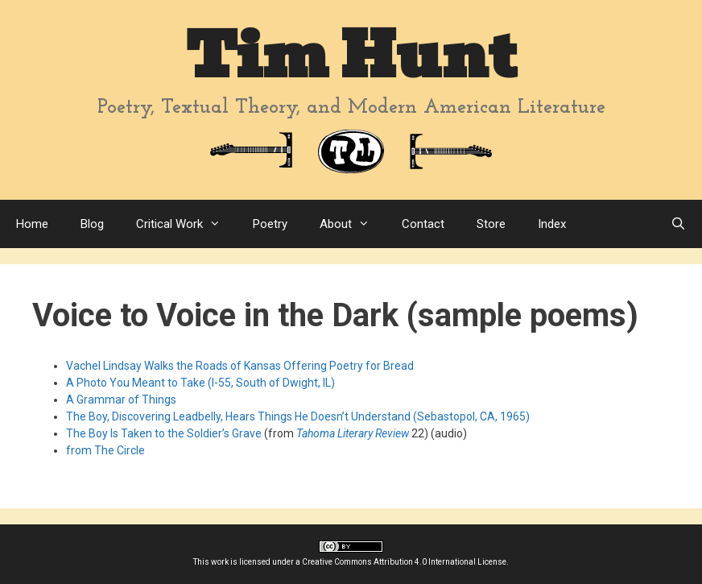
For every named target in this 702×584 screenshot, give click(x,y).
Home (32, 224)
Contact (423, 224)
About (353, 224)
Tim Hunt (351, 56)
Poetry (270, 224)
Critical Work (186, 224)
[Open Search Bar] (678, 224)
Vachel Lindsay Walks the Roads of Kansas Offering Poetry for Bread (240, 365)
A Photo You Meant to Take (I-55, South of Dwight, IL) (200, 382)
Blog (92, 224)
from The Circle (105, 450)
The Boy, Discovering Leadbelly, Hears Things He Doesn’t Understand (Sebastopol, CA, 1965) (298, 416)
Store (491, 224)
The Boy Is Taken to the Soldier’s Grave (164, 433)
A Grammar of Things (121, 399)
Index (552, 224)
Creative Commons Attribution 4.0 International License (404, 561)
